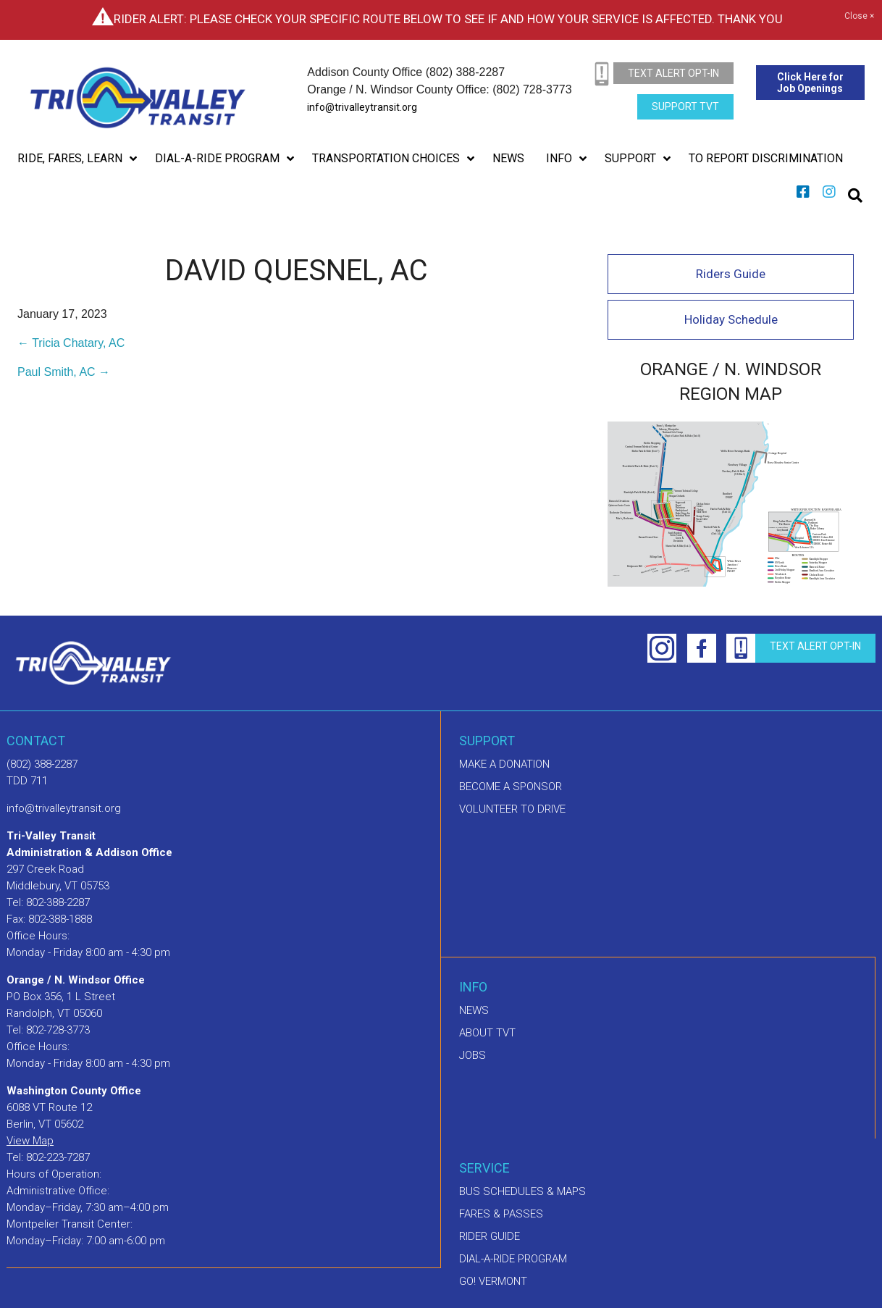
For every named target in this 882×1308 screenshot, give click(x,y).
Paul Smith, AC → (63, 372)
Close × (859, 16)
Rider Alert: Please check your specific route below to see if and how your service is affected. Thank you (448, 19)
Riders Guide (730, 274)
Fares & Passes (501, 1213)
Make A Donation (504, 764)
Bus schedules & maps (522, 1191)
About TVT (487, 1032)
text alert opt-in (673, 73)
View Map (30, 1140)
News (474, 1010)
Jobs (472, 1055)
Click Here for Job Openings (810, 82)
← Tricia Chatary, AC (71, 343)
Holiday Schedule (731, 319)
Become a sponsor (510, 786)
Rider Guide (489, 1236)
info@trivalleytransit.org (362, 107)
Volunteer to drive (512, 809)
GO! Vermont (493, 1281)
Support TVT (685, 106)
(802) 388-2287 (42, 764)
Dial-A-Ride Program (513, 1258)
